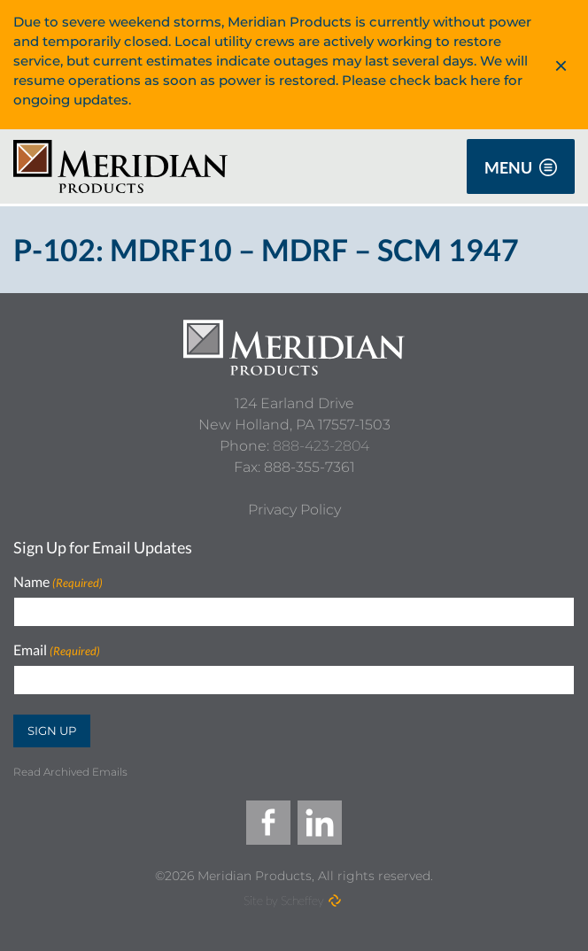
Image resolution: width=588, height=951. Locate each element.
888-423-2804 (321, 445)
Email (56, 650)
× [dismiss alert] (561, 64)
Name (58, 582)
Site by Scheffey (284, 900)
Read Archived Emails (70, 771)
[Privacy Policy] (294, 510)
